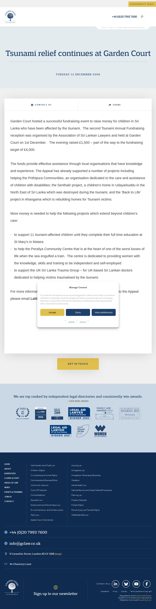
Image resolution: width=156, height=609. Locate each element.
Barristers (10, 473)
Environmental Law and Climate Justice (47, 510)
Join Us (8, 496)
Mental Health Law (79, 485)
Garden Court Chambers (10, 17)
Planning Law (76, 495)
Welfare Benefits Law (80, 515)
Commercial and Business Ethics (44, 480)
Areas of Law (11, 483)
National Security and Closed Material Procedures (91, 490)
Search (142, 16)
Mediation (75, 480)
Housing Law (76, 465)
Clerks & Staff (11, 478)
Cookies (72, 321)
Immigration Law (78, 470)
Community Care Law (40, 485)
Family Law (35, 515)
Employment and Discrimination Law (46, 505)
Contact (9, 501)
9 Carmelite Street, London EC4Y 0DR (35, 553)
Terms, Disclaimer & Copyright (141, 591)
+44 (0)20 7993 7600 (124, 16)
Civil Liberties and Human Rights (44, 475)
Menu (149, 16)
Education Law (37, 500)
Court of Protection (39, 490)
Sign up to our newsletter (56, 593)
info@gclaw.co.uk (24, 543)
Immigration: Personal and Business (86, 475)
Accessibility (105, 591)
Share (115, 104)
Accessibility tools (142, 4)
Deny (78, 312)
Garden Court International (42, 520)
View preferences (104, 312)
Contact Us (41, 104)
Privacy (83, 321)
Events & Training (13, 492)
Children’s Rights (38, 470)
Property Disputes (79, 500)
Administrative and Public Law (43, 465)
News (7, 487)
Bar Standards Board (142, 595)
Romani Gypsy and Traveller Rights (85, 510)
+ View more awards (78, 401)
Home (7, 464)
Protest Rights (77, 505)
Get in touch (78, 363)
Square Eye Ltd (145, 600)
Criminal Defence (38, 495)
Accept (52, 312)
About (7, 469)
